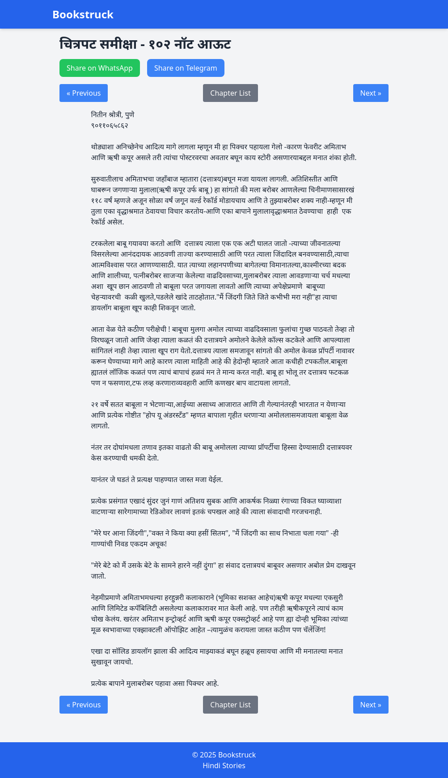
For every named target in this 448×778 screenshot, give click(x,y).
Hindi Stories (224, 765)
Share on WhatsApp (100, 68)
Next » (370, 93)
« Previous (84, 93)
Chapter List (230, 93)
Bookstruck (83, 14)
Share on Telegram (185, 68)
